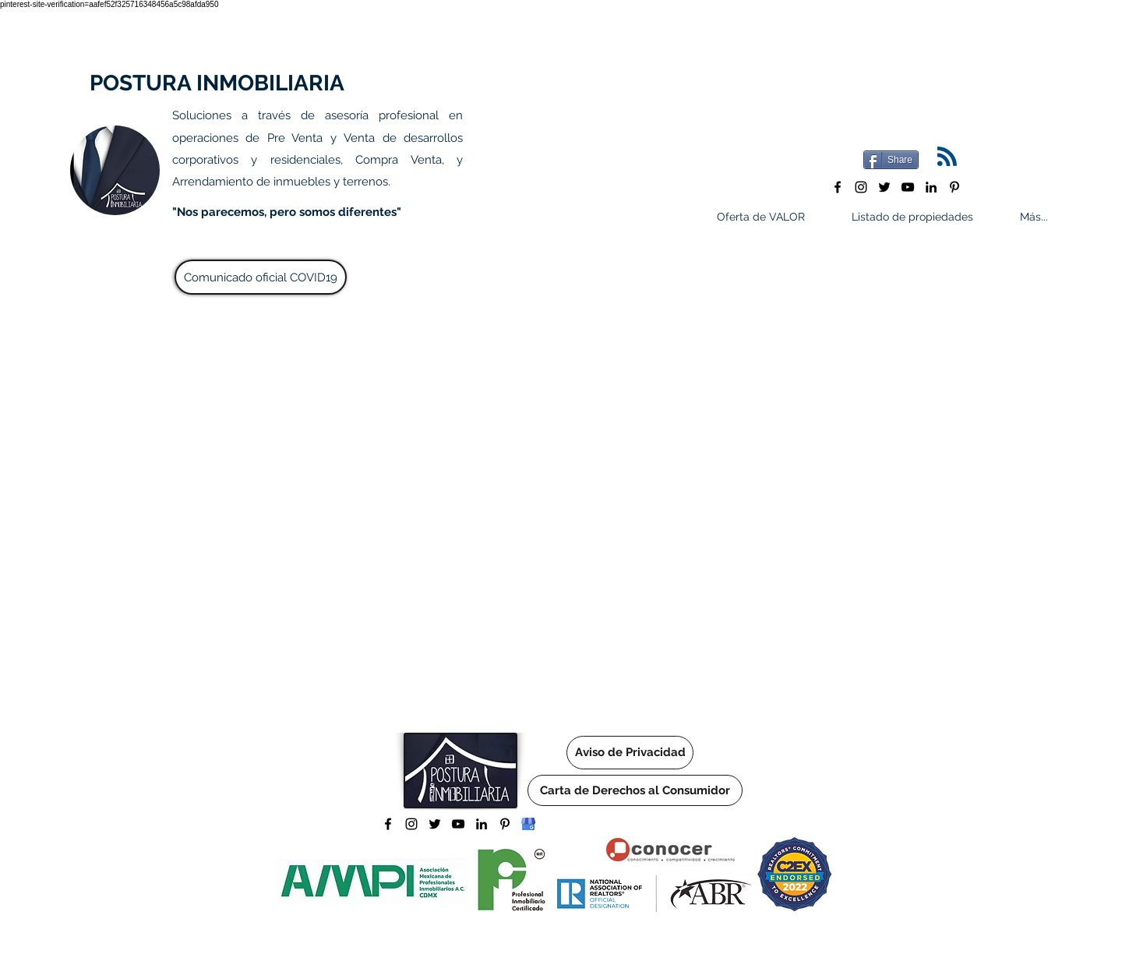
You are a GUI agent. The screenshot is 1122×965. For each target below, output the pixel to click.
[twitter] (884, 187)
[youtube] (908, 187)
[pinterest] (954, 187)
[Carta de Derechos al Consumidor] (635, 790)
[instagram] (861, 187)
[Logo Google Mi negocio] (528, 824)
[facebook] (837, 187)
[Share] (891, 159)
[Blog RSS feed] (947, 157)
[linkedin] (931, 187)
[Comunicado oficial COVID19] (261, 277)
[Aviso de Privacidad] (629, 752)
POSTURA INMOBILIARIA (217, 83)
